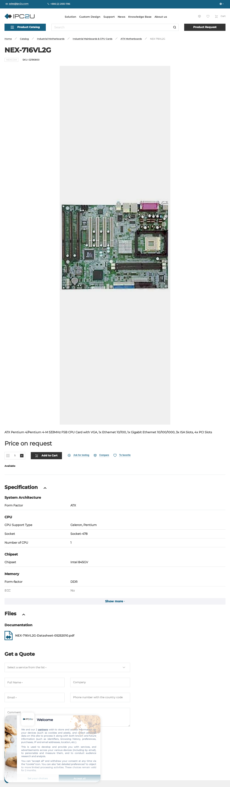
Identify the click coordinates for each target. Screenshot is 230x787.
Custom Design (89, 16)
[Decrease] (8, 455)
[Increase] (21, 455)
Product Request (204, 27)
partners (43, 729)
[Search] (174, 27)
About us (161, 16)
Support (109, 16)
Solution (70, 16)
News (121, 16)
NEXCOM (11, 59)
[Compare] (101, 455)
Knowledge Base (140, 16)
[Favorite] (121, 455)
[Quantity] (15, 455)
